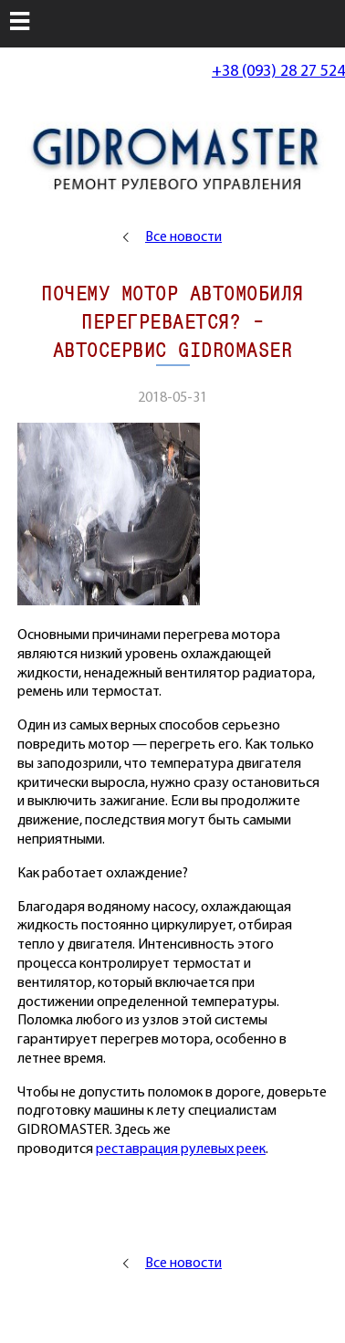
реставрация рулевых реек (181, 1149)
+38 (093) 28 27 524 (278, 71)
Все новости (183, 237)
